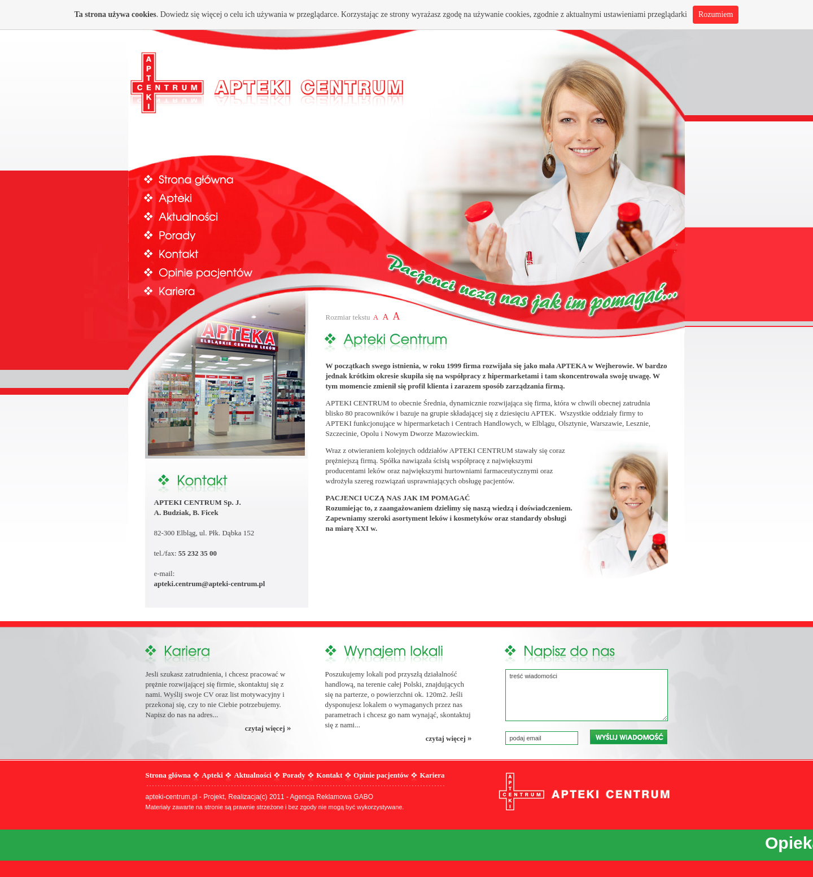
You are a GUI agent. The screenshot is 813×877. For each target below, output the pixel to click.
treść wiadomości (586, 695)
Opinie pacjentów (210, 272)
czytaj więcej (268, 727)
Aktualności (210, 216)
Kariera (210, 290)
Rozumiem (715, 14)
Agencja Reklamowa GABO (331, 797)
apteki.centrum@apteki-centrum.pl (209, 583)
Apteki (210, 197)
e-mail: (165, 573)
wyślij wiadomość (628, 737)
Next (670, 167)
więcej (212, 14)
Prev (143, 167)
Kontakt (210, 253)
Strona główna (210, 178)
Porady (210, 234)
